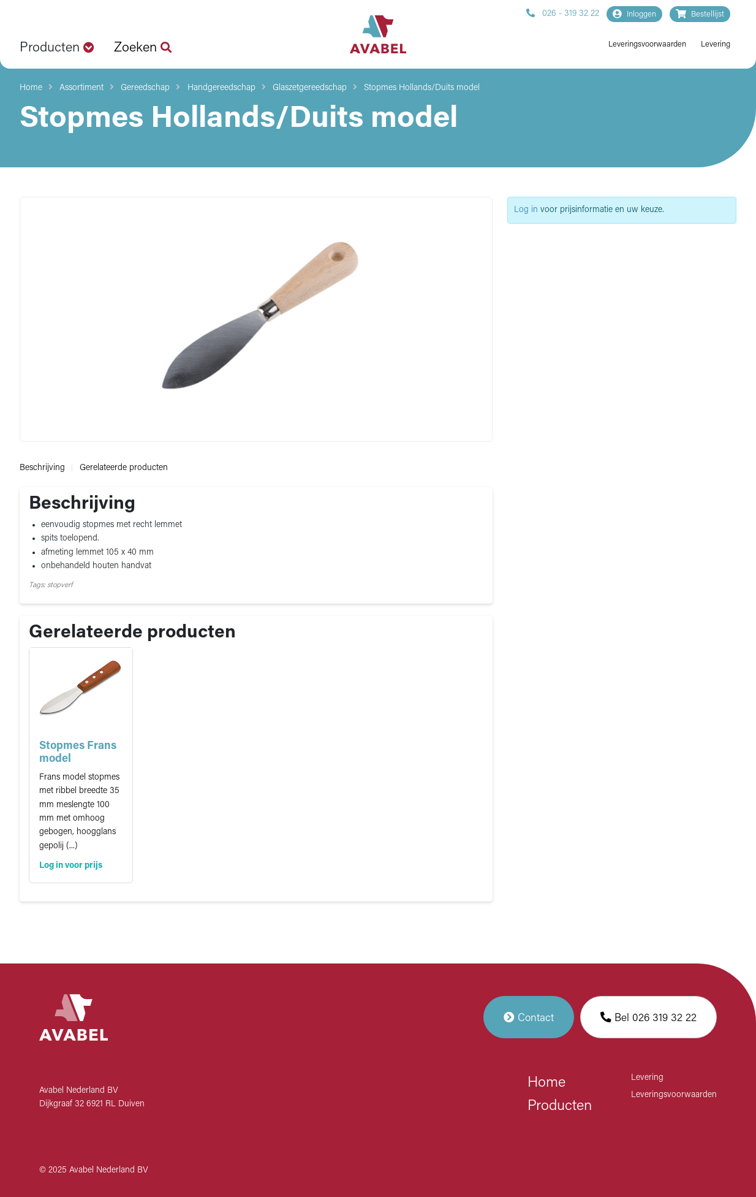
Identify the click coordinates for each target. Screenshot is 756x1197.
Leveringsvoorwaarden (647, 44)
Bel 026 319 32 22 (648, 1017)
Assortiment (81, 88)
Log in (526, 210)
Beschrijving (42, 468)
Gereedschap (145, 88)
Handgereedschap (221, 88)
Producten (559, 1106)
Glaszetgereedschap (310, 88)
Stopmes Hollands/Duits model (422, 88)
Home (31, 88)
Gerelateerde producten (124, 468)
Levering (715, 44)
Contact (529, 1017)
